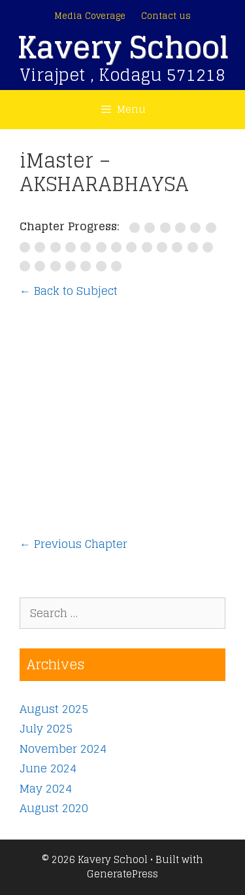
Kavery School (123, 47)
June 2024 (48, 768)
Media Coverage (89, 15)
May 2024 (46, 788)
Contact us (166, 15)
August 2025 (54, 709)
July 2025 (46, 728)
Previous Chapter (73, 544)
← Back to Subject (69, 291)
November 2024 (63, 748)
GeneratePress (122, 874)
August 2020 (54, 808)
